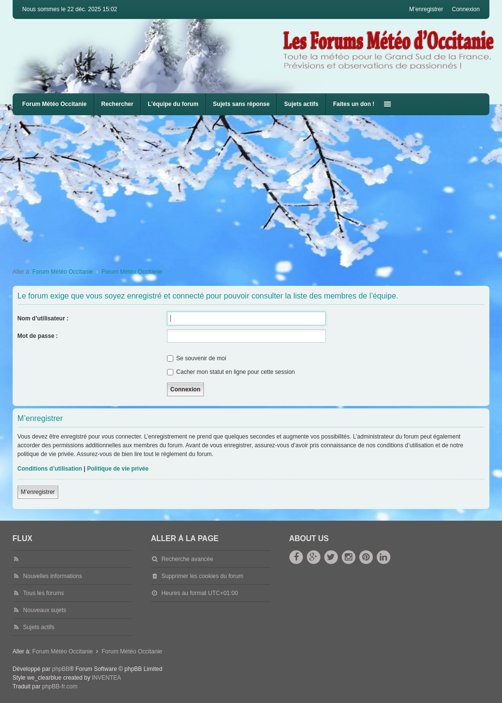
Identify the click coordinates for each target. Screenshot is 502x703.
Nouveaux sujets (45, 610)
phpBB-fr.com (60, 686)
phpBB (60, 669)
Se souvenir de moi (196, 358)
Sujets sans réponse (241, 104)
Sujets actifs (301, 104)
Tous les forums (43, 593)
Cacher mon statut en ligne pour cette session (231, 372)
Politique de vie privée (118, 468)
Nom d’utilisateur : (42, 318)
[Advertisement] (257, 188)
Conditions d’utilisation (49, 468)
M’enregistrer (38, 492)
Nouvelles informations (52, 576)
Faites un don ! (353, 104)
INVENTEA (106, 677)
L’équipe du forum (173, 104)
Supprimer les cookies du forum (202, 576)
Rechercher (117, 104)
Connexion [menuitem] (466, 9)
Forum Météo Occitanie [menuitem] (54, 104)
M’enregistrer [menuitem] (426, 9)
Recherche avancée (187, 559)
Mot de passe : (37, 336)
